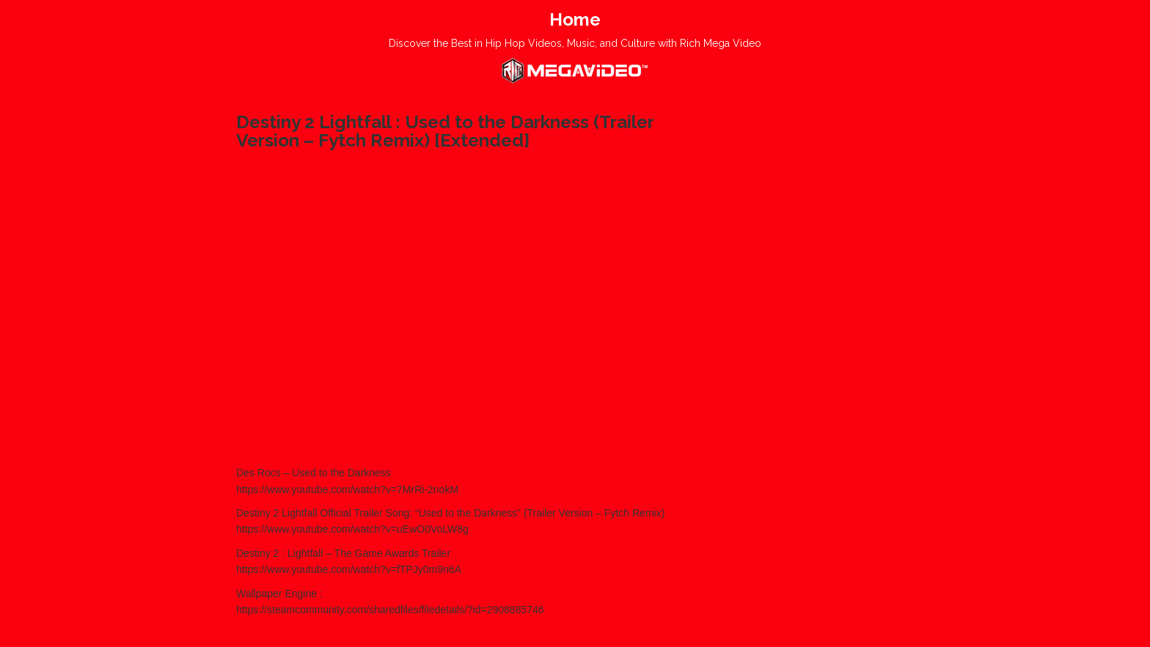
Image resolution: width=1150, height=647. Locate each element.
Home (575, 19)
